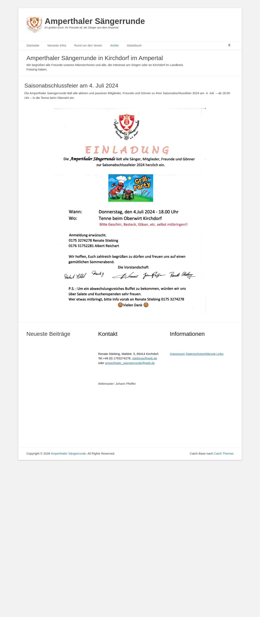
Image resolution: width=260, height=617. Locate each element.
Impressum (177, 354)
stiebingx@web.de (144, 358)
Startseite (32, 45)
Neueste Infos (56, 45)
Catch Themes (224, 453)
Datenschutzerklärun (200, 354)
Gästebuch (134, 45)
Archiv (114, 45)
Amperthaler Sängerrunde (95, 21)
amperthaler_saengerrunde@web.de (130, 363)
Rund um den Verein (88, 45)
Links (219, 354)
